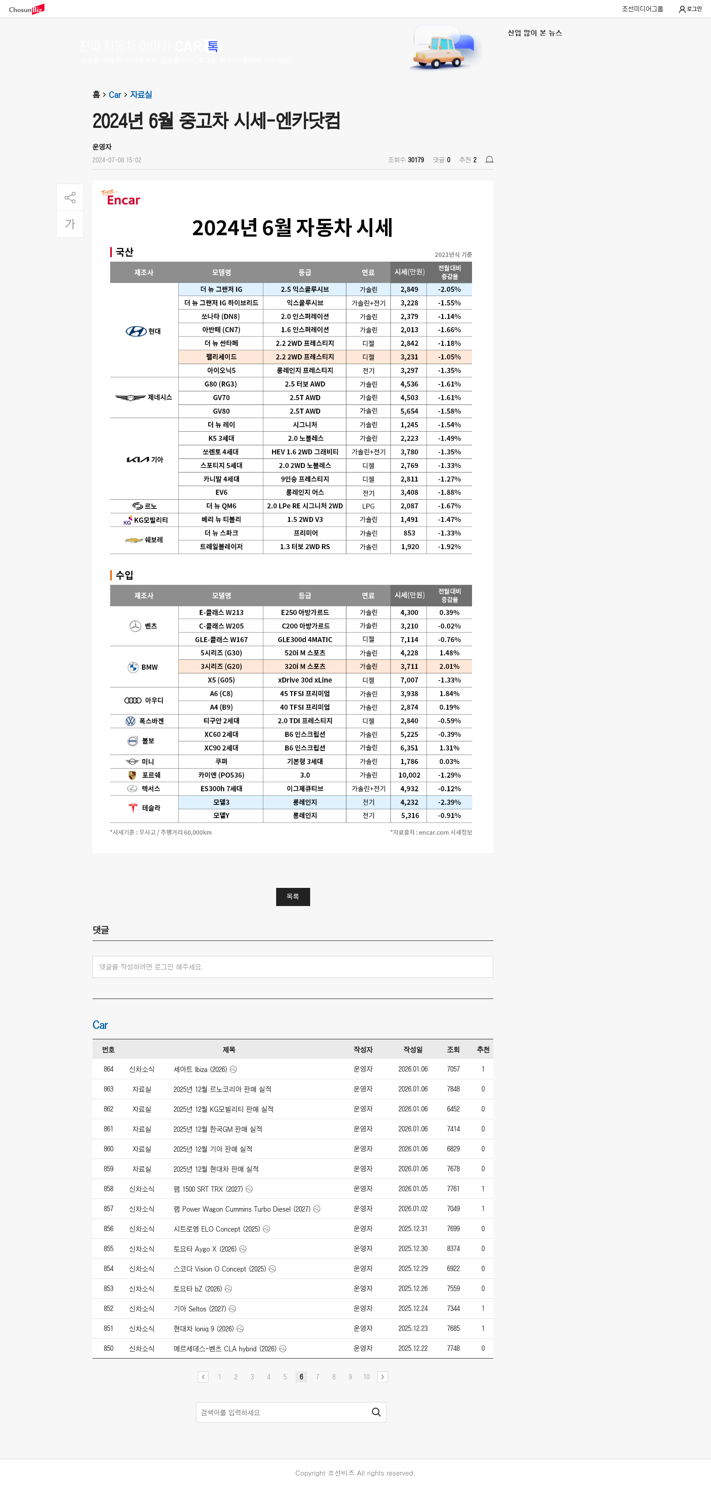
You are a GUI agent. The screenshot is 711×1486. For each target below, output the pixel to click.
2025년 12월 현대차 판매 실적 (216, 1169)
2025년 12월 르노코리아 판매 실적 (223, 1089)
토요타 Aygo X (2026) (205, 1248)
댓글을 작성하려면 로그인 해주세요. (151, 966)
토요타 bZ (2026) (198, 1288)
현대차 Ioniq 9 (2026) (204, 1328)
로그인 (690, 9)
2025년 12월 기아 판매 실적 (213, 1149)
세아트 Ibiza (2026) (201, 1069)
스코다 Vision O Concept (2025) (220, 1268)
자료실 (141, 94)
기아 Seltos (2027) (200, 1308)
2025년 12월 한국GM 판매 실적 (218, 1129)
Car (119, 94)
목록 (293, 896)
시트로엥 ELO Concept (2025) (217, 1228)
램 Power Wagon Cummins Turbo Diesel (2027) (242, 1208)
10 (366, 1376)
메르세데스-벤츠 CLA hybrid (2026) (225, 1348)
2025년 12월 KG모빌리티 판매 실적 (224, 1109)
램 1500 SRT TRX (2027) (208, 1189)
